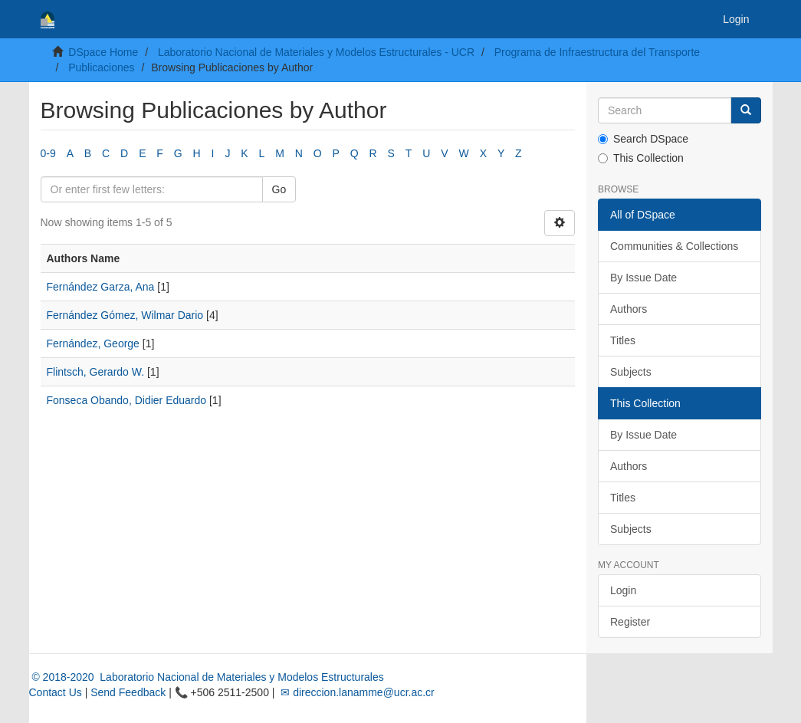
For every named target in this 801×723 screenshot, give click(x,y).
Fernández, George (93, 343)
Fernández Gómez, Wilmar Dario (125, 315)
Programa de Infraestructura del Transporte (597, 52)
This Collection (641, 158)
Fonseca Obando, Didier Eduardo (127, 400)
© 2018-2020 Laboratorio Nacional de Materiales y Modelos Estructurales (206, 677)
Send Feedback (128, 692)
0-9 (48, 153)
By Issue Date (643, 277)
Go (279, 189)
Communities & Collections (674, 246)
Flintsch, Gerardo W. (96, 372)
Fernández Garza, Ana (101, 287)
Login (623, 590)
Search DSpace (643, 139)
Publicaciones (101, 67)
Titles (622, 340)
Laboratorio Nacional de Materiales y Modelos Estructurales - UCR (316, 52)
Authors (628, 309)
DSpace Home (103, 52)
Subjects (631, 372)
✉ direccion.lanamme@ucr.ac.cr (355, 692)
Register (630, 622)
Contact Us (55, 692)
